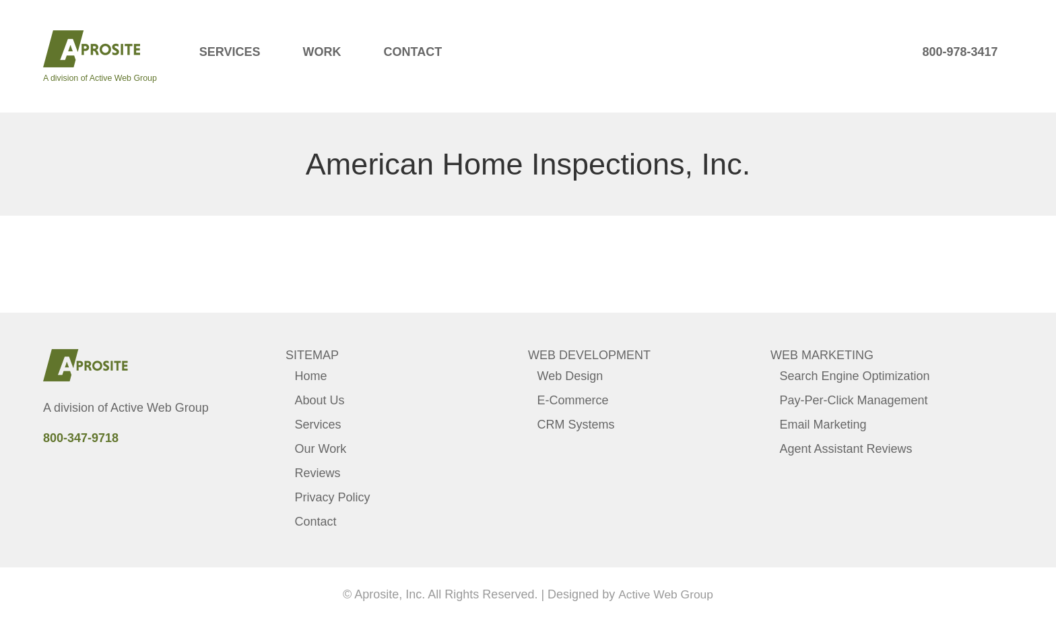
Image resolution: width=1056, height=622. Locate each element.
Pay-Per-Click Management (854, 400)
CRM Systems (576, 424)
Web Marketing (821, 355)
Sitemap (312, 355)
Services (230, 52)
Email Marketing (823, 424)
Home (311, 376)
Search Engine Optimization (855, 376)
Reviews (318, 473)
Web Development (589, 355)
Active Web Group (159, 407)
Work (321, 52)
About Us (320, 400)
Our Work (321, 449)
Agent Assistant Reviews (846, 449)
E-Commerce (573, 400)
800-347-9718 (81, 438)
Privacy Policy (332, 497)
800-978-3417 (959, 52)
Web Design (570, 376)
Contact (412, 52)
